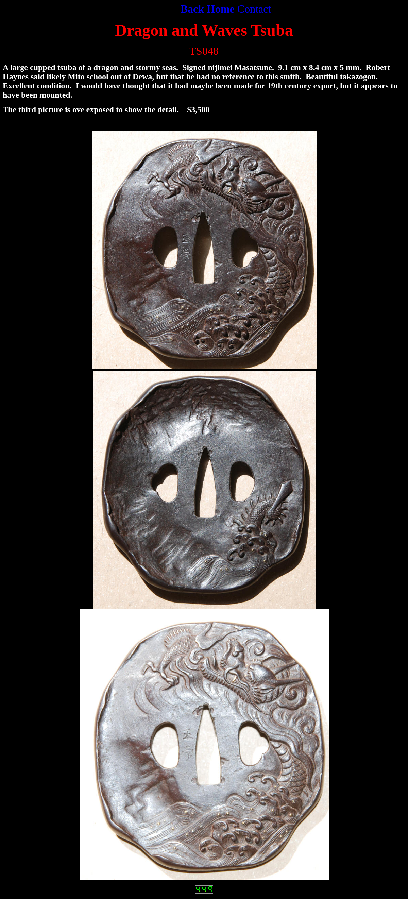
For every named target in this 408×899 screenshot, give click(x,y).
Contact (254, 9)
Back (194, 9)
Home (221, 9)
